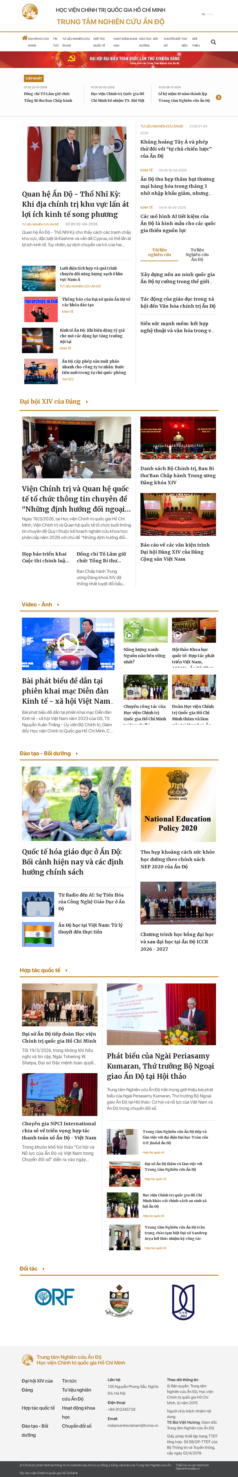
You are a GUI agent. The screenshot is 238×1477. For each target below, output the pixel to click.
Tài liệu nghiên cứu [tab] (159, 252)
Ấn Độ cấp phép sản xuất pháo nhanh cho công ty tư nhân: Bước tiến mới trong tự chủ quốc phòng (94, 367)
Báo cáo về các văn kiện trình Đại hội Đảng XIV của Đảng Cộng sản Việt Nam (175, 552)
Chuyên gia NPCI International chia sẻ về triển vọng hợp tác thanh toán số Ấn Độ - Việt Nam (59, 1131)
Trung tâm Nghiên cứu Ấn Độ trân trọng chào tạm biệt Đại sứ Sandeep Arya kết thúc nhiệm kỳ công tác (176, 1233)
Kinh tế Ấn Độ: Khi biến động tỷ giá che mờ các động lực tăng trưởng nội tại (92, 336)
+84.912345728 (121, 1409)
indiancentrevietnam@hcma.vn (133, 1425)
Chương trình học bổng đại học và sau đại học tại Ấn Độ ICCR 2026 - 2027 (177, 942)
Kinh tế (67, 312)
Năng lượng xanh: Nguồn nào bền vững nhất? (145, 655)
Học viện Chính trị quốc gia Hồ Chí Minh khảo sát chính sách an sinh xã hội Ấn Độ (175, 1201)
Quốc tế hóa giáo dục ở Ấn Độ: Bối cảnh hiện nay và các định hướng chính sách (73, 862)
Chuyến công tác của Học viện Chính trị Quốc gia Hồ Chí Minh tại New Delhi (145, 716)
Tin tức (68, 379)
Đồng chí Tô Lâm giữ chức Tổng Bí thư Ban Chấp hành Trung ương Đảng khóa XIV (48, 100)
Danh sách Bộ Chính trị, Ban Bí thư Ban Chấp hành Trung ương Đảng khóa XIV (178, 475)
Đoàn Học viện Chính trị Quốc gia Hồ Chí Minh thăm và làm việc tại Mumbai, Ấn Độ (193, 719)
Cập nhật (34, 78)
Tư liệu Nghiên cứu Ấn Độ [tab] (197, 254)
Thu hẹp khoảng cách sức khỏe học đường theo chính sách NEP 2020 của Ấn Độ (177, 859)
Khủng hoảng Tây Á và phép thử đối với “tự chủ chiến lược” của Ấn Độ (176, 149)
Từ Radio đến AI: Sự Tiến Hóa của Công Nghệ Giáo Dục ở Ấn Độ (91, 901)
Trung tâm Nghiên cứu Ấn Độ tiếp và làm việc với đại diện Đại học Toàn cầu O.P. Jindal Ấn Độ (175, 1137)
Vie (203, 14)
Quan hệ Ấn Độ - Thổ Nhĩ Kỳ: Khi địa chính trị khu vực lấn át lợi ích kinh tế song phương (75, 204)
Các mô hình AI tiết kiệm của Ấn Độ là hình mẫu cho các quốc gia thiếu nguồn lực (178, 223)
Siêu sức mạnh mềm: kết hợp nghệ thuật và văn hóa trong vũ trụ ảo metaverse (177, 330)
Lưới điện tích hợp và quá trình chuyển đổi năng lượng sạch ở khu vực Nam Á (91, 274)
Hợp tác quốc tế (153, 1152)
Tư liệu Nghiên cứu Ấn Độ (40, 224)
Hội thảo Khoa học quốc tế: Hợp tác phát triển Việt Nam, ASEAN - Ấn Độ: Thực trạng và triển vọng (193, 662)
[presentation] (218, 98)
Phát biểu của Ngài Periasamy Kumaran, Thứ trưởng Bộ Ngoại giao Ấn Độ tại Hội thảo (160, 1066)
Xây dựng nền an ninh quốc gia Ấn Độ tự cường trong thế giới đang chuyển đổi (177, 281)
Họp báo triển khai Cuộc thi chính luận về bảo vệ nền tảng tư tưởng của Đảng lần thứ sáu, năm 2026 (46, 557)
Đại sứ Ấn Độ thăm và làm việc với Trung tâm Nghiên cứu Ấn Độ (173, 1167)
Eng (210, 14)
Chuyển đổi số (76, 1426)
